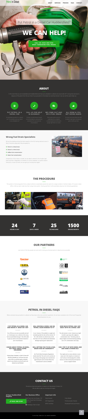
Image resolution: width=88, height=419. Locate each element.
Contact (79, 3)
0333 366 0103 (16, 401)
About (50, 3)
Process (65, 3)
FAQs (72, 3)
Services (57, 3)
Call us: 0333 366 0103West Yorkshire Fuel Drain (44, 44)
